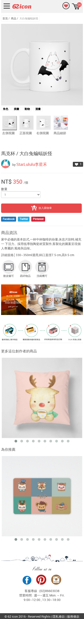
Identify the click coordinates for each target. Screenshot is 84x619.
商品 (13, 18)
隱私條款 (58, 616)
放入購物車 (41, 208)
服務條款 (73, 616)
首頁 (5, 18)
